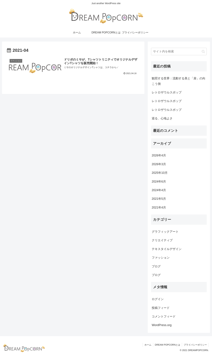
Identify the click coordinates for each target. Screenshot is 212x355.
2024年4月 (159, 190)
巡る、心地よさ (162, 118)
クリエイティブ (162, 240)
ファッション (161, 257)
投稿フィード (161, 308)
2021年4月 (159, 207)
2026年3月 (159, 164)
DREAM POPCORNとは (167, 344)
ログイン (158, 299)
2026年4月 (159, 155)
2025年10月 (160, 172)
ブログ (156, 266)
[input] (179, 51)
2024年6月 (159, 181)
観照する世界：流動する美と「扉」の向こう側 (178, 81)
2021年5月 (159, 198)
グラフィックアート (165, 231)
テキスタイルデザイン (167, 249)
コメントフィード (164, 316)
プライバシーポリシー (195, 344)
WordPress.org (162, 325)
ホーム (147, 344)
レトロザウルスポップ (167, 92)
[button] (203, 51)
